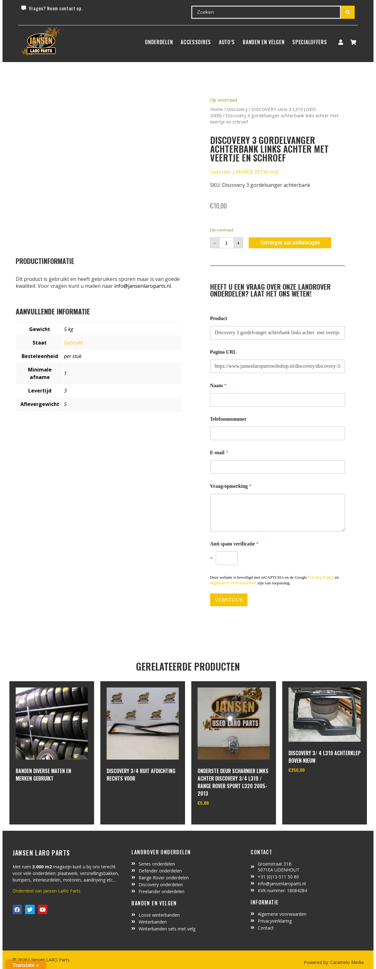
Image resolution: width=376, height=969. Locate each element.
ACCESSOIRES (196, 42)
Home (216, 109)
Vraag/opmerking (231, 486)
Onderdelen (159, 42)
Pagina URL (223, 352)
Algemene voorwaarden (233, 583)
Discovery (237, 109)
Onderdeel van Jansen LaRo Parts (47, 891)
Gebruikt (73, 342)
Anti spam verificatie (234, 543)
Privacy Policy (321, 577)
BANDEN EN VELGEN (263, 42)
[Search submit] (348, 12)
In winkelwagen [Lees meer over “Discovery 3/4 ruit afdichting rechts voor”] (130, 795)
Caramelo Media (346, 962)
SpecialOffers (309, 42)
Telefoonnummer (228, 419)
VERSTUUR (229, 600)
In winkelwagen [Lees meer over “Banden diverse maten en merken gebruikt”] (39, 795)
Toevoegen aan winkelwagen (290, 242)
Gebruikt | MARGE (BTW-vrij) (244, 171)
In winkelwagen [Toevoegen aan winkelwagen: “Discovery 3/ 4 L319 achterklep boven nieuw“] (312, 785)
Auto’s (227, 42)
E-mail (219, 452)
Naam (218, 385)
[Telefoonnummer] (277, 433)
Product (218, 318)
